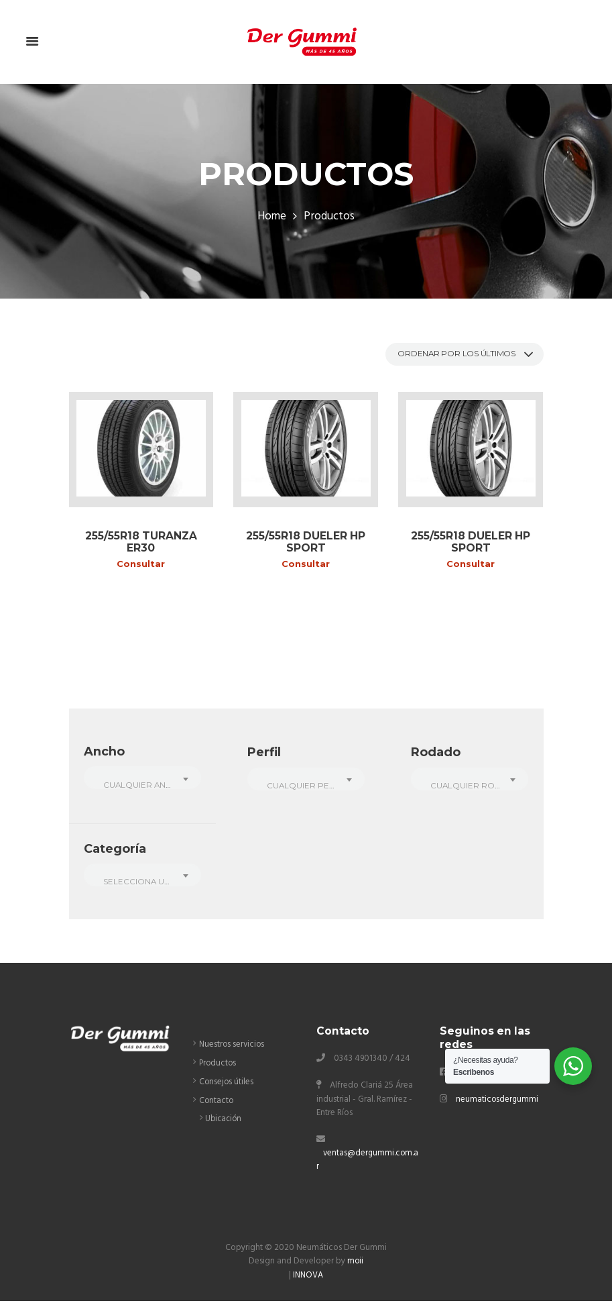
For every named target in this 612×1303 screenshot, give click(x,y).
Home (271, 217)
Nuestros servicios (233, 1047)
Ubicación (224, 1121)
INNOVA (308, 1277)
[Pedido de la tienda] (458, 354)
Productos (218, 1066)
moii (355, 1264)
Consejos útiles (227, 1085)
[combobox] (142, 779)
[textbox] (142, 786)
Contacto (217, 1103)
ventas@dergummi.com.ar (366, 1162)
